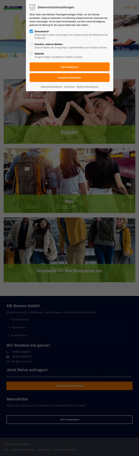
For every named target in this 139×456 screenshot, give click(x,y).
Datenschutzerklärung (51, 86)
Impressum (69, 86)
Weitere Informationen (87, 86)
